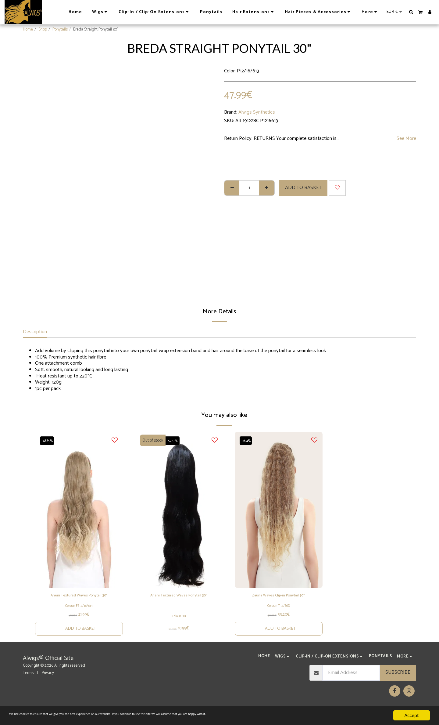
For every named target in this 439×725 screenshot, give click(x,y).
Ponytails (60, 29)
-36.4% (247, 440)
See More (406, 139)
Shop (42, 29)
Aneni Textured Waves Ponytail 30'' (79, 600)
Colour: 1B (179, 621)
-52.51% (174, 440)
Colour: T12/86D (279, 614)
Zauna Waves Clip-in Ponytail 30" (278, 596)
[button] (411, 12)
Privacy (48, 684)
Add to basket (303, 188)
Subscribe (397, 684)
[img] (79, 510)
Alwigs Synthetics (256, 112)
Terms (28, 684)
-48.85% (49, 440)
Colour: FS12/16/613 (79, 615)
